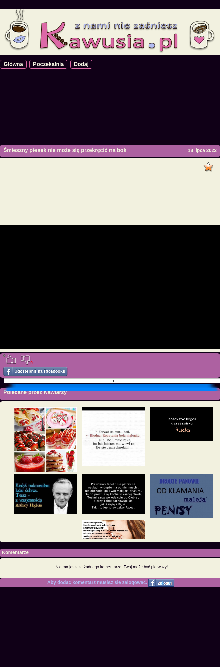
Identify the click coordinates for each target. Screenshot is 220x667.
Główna (13, 64)
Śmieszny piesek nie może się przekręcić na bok (64, 150)
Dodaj (81, 64)
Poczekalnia (48, 64)
